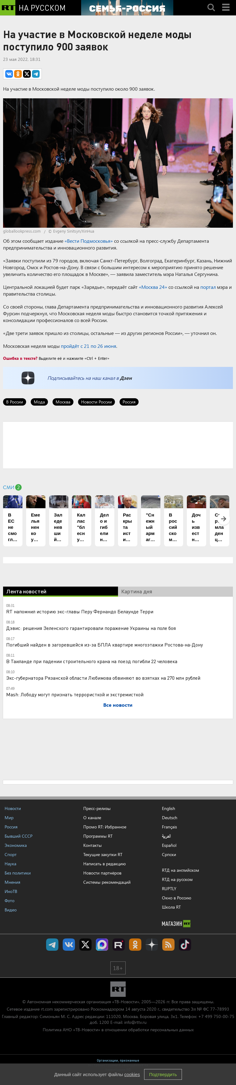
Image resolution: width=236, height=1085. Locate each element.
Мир (9, 817)
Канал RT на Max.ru (102, 944)
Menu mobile (226, 2)
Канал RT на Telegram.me (52, 944)
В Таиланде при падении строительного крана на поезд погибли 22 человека (91, 661)
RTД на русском (177, 879)
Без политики (18, 873)
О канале (92, 817)
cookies (132, 1074)
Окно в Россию (176, 898)
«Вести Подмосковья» (89, 241)
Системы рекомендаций (107, 882)
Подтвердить (163, 1074)
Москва (63, 402)
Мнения (12, 882)
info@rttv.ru (135, 1022)
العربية (166, 836)
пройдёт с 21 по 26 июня (88, 346)
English (168, 808)
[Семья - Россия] (127, 7)
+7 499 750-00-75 (216, 1016)
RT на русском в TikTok (185, 944)
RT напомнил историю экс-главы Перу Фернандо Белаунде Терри (79, 611)
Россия (129, 402)
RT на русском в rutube (118, 944)
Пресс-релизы (97, 808)
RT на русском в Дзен (152, 944)
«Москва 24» (153, 287)
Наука (10, 864)
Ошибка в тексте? (20, 358)
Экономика (16, 845)
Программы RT (97, 836)
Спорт (11, 854)
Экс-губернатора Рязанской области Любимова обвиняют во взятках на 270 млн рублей (103, 677)
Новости (13, 808)
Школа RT (171, 907)
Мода (39, 402)
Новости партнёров (102, 873)
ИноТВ (11, 891)
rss (168, 944)
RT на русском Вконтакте (69, 944)
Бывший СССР (19, 836)
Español (169, 845)
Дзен (126, 378)
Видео (11, 910)
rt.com (47, 1009)
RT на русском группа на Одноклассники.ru (135, 944)
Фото (9, 900)
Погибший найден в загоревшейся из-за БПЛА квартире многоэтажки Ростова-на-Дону (104, 644)
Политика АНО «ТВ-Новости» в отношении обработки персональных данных (118, 1029)
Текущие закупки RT (102, 854)
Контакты (92, 845)
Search (211, 2)
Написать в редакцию (104, 864)
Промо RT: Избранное (104, 827)
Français (169, 827)
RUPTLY (169, 888)
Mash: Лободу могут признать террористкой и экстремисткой (75, 694)
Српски (169, 854)
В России (14, 402)
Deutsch (169, 817)
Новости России (96, 402)
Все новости (117, 705)
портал (208, 287)
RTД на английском (180, 870)
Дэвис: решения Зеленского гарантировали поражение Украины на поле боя (91, 628)
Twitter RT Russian (85, 944)
